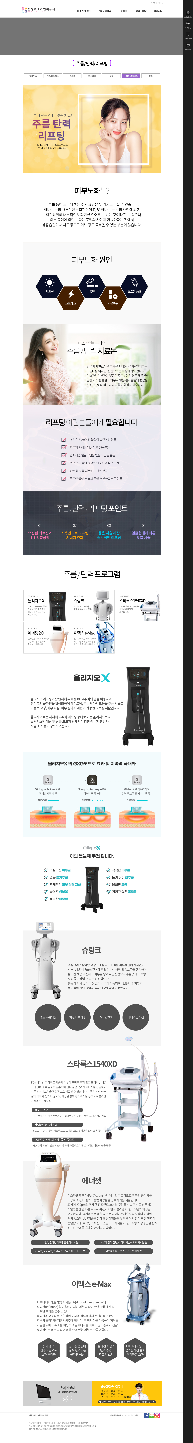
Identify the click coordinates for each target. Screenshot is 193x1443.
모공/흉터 (92, 76)
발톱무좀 (33, 76)
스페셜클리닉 (104, 11)
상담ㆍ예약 (141, 11)
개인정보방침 (43, 1415)
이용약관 (32, 1415)
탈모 (111, 76)
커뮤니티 (158, 11)
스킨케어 (123, 11)
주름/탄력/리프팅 (131, 76)
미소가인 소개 (83, 11)
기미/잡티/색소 (53, 76)
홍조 (150, 76)
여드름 (72, 76)
